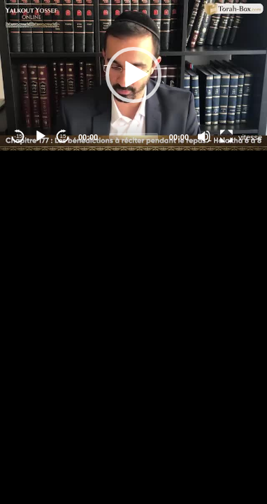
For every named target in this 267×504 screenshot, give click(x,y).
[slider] (133, 136)
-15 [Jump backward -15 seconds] (18, 136)
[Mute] (204, 137)
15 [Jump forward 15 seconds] (63, 136)
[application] (133, 75)
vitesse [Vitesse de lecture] (250, 137)
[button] (133, 75)
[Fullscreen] (226, 137)
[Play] (41, 137)
